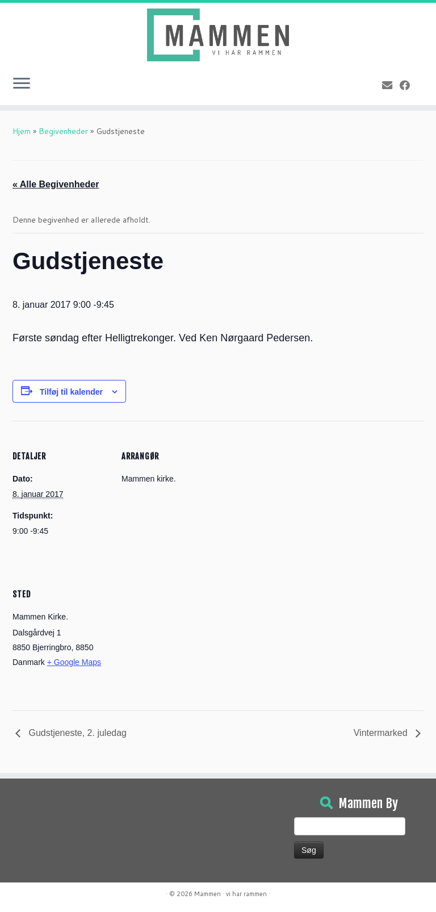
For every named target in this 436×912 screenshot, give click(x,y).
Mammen (207, 893)
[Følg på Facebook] (408, 85)
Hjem (21, 131)
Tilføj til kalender (71, 391)
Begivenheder (63, 131)
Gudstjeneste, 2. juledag (76, 733)
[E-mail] (391, 85)
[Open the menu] (21, 84)
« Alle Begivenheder (55, 184)
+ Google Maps (74, 662)
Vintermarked (382, 733)
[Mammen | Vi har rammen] (218, 35)
